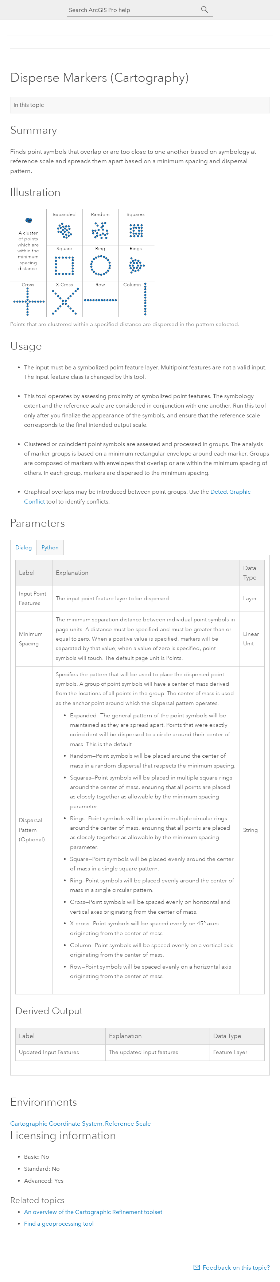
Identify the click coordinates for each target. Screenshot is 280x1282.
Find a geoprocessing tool (59, 1223)
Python (50, 547)
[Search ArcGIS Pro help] (132, 10)
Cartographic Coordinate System (56, 1123)
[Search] (205, 9)
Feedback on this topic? (236, 1267)
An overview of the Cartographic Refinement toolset (93, 1212)
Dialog (23, 547)
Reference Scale (128, 1123)
